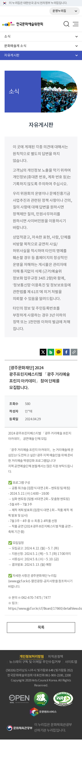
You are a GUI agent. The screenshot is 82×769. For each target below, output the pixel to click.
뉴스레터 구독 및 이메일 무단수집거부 (35, 662)
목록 (41, 627)
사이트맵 (71, 662)
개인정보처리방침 (31, 657)
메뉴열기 (75, 24)
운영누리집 (59, 11)
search (66, 24)
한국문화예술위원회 (33, 24)
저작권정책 (55, 657)
